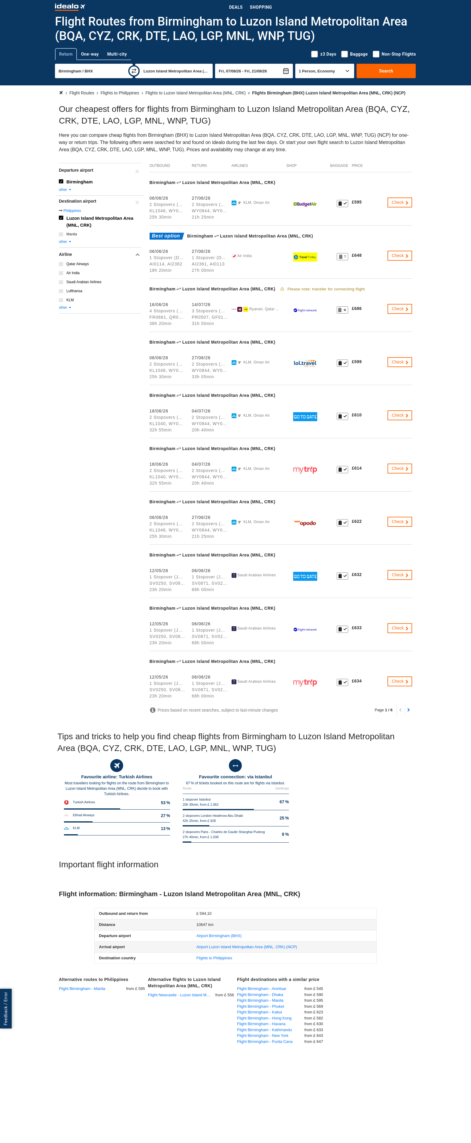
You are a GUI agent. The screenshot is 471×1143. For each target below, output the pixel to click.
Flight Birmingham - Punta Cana (265, 1041)
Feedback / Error (5, 1008)
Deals (236, 7)
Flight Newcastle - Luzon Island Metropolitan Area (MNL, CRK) (181, 995)
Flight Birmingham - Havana (261, 1024)
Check (400, 202)
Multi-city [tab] (117, 54)
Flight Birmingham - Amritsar (261, 988)
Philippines (72, 211)
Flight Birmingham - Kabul (259, 1012)
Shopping (261, 7)
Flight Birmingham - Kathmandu (264, 1030)
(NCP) (246, 947)
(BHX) (219, 935)
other (65, 190)
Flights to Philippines (214, 958)
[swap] (134, 71)
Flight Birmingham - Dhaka (260, 994)
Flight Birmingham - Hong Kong (264, 1018)
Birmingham (79, 181)
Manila (71, 234)
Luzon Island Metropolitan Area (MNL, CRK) (99, 222)
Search (386, 71)
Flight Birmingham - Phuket (260, 1006)
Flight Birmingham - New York (262, 1035)
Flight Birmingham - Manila (82, 988)
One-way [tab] (90, 54)
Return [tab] (66, 54)
